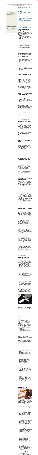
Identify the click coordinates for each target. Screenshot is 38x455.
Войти (35, 0)
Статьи (18, 5)
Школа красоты (19, 3)
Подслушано (22, 5)
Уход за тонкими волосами (21, 32)
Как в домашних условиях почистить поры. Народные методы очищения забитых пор (11, 19)
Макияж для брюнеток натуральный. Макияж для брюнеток (10, 24)
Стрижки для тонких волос (23, 25)
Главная (14, 5)
